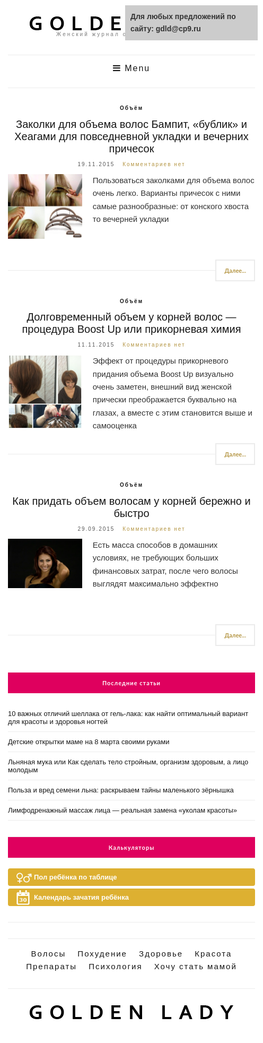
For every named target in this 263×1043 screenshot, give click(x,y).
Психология (115, 966)
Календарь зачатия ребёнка (81, 897)
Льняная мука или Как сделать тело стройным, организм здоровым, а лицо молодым (128, 766)
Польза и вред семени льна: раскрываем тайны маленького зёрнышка (121, 790)
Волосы (48, 953)
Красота (213, 953)
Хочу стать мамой (195, 966)
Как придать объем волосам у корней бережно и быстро (131, 507)
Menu (131, 68)
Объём (131, 108)
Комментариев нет (153, 164)
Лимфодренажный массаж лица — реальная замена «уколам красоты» (122, 810)
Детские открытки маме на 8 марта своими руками (89, 742)
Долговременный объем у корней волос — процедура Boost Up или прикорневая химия (131, 323)
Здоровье (161, 953)
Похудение (102, 953)
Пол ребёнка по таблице (75, 877)
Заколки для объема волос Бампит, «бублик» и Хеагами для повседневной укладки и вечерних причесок (131, 136)
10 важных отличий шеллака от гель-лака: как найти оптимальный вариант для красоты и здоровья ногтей (128, 718)
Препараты (51, 966)
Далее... (235, 270)
